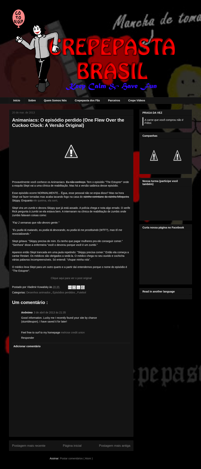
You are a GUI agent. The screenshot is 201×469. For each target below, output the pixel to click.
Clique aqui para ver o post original (71, 278)
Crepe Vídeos (136, 100)
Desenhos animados (38, 292)
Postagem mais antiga (114, 445)
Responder (27, 337)
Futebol (81, 292)
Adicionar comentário (27, 346)
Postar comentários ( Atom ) (76, 458)
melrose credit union (73, 332)
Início (16, 100)
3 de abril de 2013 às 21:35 (50, 312)
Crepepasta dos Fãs (87, 100)
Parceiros (114, 100)
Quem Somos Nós (55, 100)
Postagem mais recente (28, 445)
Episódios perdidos (64, 292)
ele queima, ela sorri (45, 200)
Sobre (32, 100)
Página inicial (72, 445)
